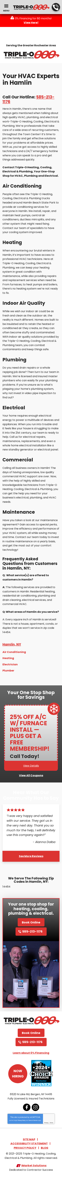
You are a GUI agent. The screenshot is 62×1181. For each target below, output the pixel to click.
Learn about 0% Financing (31, 1053)
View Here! (31, 22)
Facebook (26, 1107)
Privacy (46, 1122)
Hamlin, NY (11, 644)
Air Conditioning (14, 652)
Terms (51, 1122)
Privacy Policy (21, 1120)
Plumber (8, 670)
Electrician (10, 664)
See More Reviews (31, 856)
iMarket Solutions (33, 1165)
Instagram (35, 1107)
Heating (8, 658)
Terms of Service (33, 1120)
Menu (6, 10)
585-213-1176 (56, 7)
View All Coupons (31, 775)
